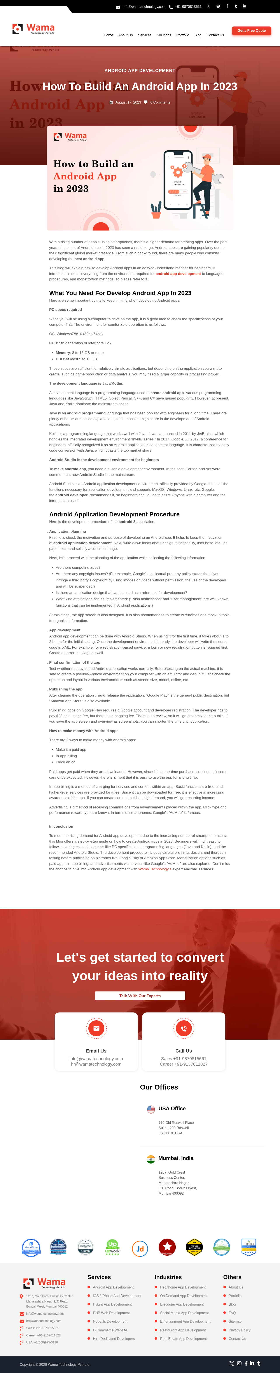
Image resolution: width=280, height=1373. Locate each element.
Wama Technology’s (154, 869)
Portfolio (182, 35)
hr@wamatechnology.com (96, 1064)
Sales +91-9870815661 (183, 1058)
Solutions (164, 35)
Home (108, 35)
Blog (197, 35)
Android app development (140, 70)
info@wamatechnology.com (144, 7)
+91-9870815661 (188, 7)
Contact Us (215, 35)
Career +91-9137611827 (184, 1064)
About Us (125, 35)
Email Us (96, 1051)
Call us (183, 1051)
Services (144, 35)
